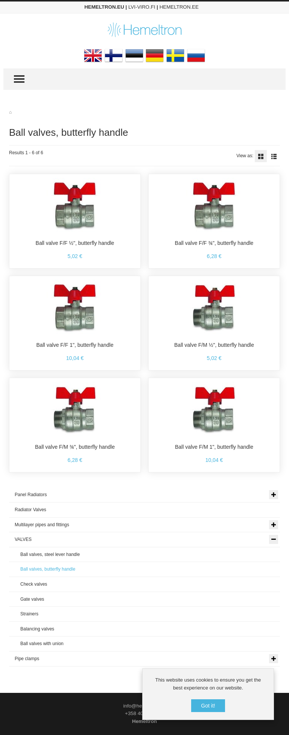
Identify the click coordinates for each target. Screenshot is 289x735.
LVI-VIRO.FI (141, 7)
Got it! (208, 706)
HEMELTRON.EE (179, 7)
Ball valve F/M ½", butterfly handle (214, 345)
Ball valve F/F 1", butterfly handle (75, 345)
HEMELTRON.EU (104, 7)
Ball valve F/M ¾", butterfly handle (75, 447)
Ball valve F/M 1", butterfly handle (214, 447)
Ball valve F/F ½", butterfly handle (75, 243)
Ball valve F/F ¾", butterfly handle (214, 243)
